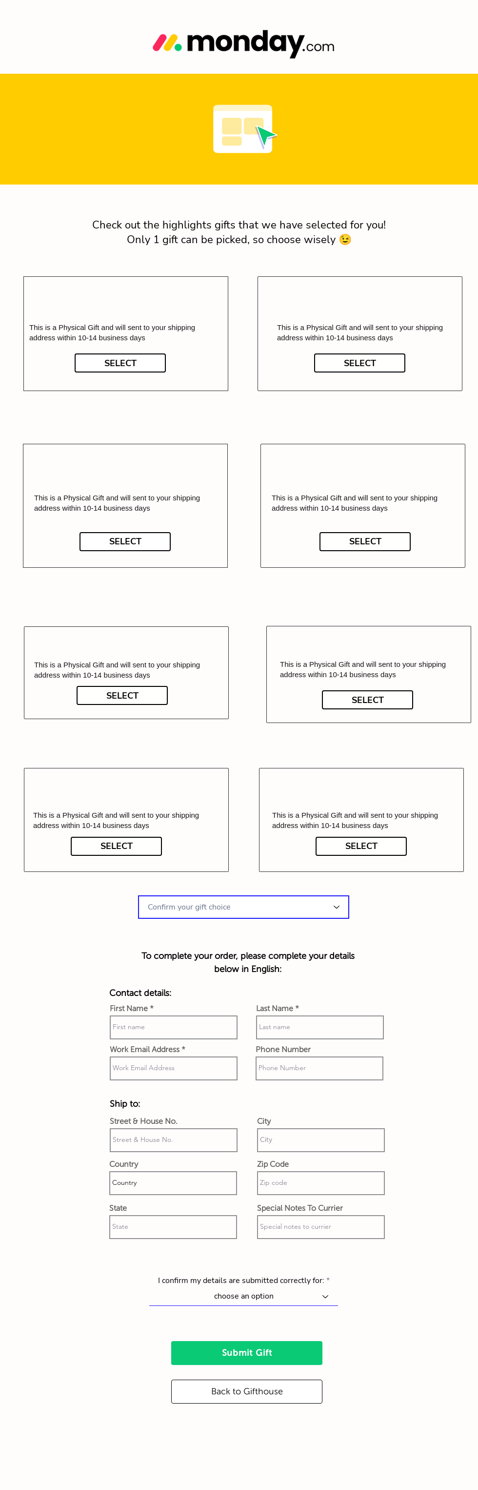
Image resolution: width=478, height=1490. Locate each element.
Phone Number (283, 1050)
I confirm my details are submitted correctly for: (241, 1280)
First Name (129, 1009)
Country (123, 1164)
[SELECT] (120, 362)
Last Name (274, 1009)
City (264, 1121)
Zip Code (273, 1164)
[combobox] (243, 907)
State (118, 1208)
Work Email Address (144, 1050)
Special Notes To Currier (300, 1208)
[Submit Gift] (246, 1353)
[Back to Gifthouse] (246, 1392)
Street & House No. (144, 1121)
